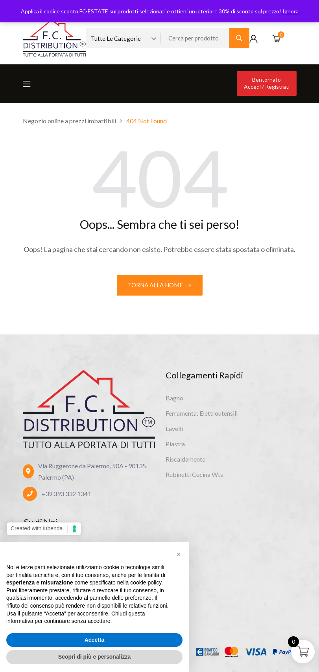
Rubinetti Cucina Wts (194, 474)
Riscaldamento (186, 459)
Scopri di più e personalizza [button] (94, 657)
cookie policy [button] (145, 582)
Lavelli (174, 428)
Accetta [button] (95, 640)
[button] (178, 554)
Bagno (174, 398)
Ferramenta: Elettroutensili (202, 413)
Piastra (175, 443)
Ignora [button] (290, 11)
